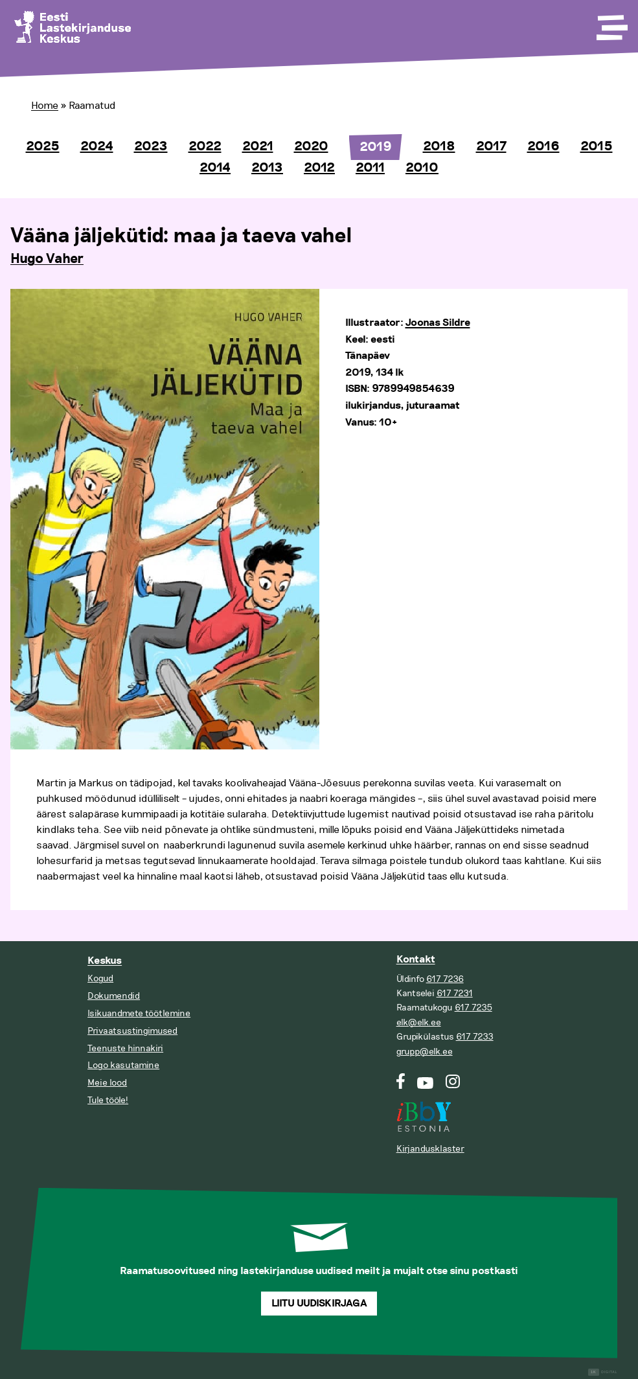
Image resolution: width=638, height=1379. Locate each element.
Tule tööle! (107, 1100)
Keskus (104, 961)
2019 (375, 147)
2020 (311, 146)
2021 (257, 146)
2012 (319, 167)
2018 (439, 146)
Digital (602, 1372)
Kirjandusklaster (430, 1148)
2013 (267, 167)
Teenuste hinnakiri (125, 1048)
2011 (370, 167)
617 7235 (473, 1007)
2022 (205, 146)
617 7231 (455, 993)
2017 (491, 146)
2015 (596, 146)
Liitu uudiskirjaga (319, 1303)
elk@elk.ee (418, 1022)
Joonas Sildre (437, 323)
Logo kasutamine (123, 1065)
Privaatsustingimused (132, 1030)
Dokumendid (113, 995)
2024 (96, 146)
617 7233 (475, 1036)
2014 (215, 167)
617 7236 (445, 979)
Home (44, 105)
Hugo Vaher (47, 259)
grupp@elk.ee (424, 1051)
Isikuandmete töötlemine (138, 1013)
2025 (43, 146)
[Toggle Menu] (611, 23)
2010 (422, 167)
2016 (543, 146)
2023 (151, 146)
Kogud (100, 978)
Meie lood (107, 1082)
